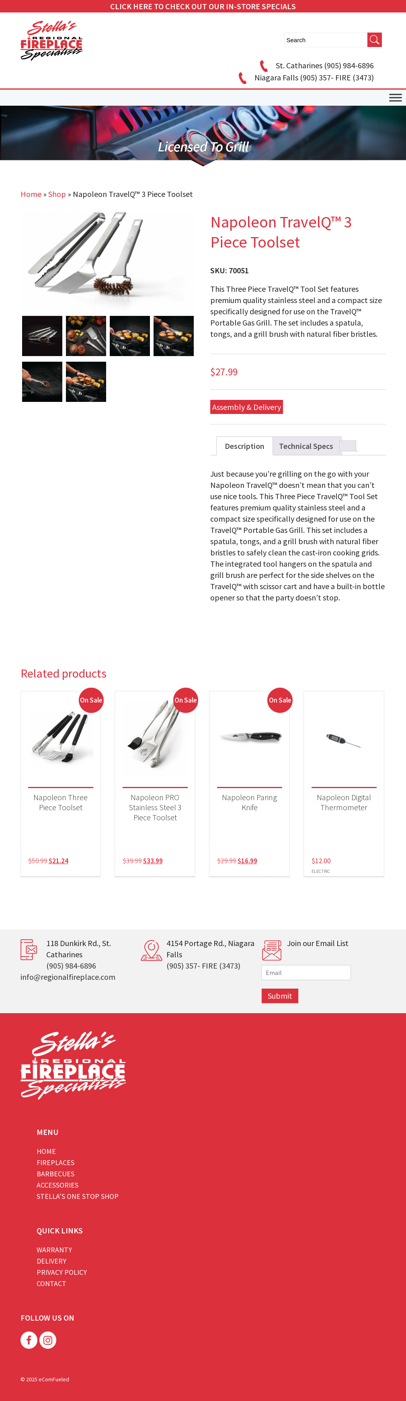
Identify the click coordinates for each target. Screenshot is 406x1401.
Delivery (51, 1261)
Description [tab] (245, 446)
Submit (280, 996)
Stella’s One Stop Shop (78, 1196)
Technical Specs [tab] (306, 446)
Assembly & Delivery (246, 407)
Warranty (54, 1249)
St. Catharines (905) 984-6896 (315, 65)
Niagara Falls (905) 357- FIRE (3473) (305, 77)
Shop (57, 194)
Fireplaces (55, 1162)
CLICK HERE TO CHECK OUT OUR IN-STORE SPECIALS (203, 6)
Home (31, 194)
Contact (51, 1283)
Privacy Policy (62, 1272)
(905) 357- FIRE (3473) (203, 966)
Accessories (57, 1185)
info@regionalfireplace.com (68, 977)
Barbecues (55, 1173)
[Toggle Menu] (395, 98)
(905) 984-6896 (71, 966)
